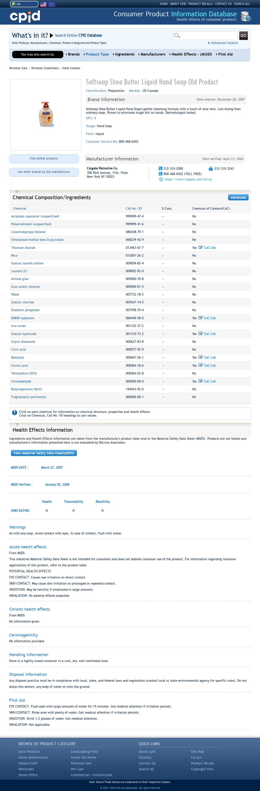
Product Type (97, 54)
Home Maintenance (33, 757)
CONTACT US (223, 4)
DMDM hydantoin (22, 318)
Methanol (17, 357)
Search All (146, 769)
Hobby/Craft (28, 763)
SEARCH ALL (242, 4)
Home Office (28, 775)
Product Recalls (202, 763)
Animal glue (19, 279)
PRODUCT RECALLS (200, 4)
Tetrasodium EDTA (24, 373)
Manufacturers (153, 54)
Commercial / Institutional (91, 775)
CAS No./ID (134, 208)
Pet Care (77, 769)
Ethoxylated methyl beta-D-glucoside (37, 240)
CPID (25, 16)
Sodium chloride (22, 302)
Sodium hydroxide (23, 334)
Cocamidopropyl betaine (28, 232)
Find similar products (44, 158)
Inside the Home (83, 757)
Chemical (19, 208)
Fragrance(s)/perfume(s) (28, 397)
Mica (14, 255)
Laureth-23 (19, 271)
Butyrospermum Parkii (26, 389)
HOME (164, 4)
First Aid (225, 54)
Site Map (197, 752)
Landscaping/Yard (84, 752)
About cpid (147, 752)
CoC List (207, 248)
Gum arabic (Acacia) (25, 286)
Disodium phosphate (25, 310)
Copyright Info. (202, 769)
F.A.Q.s (196, 757)
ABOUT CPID (178, 4)
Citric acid (18, 349)
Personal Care (81, 763)
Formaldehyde (21, 381)
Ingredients (124, 54)
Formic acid (19, 365)
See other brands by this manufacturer (44, 172)
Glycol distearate (23, 342)
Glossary (145, 757)
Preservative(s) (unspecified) (31, 224)
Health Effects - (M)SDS (192, 54)
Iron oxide (18, 326)
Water (15, 294)
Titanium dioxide (23, 248)
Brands (74, 54)
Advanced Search (224, 43)
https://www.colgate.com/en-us (188, 179)
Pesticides (26, 769)
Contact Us (147, 763)
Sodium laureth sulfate (27, 263)
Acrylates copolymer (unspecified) (35, 216)
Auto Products (29, 752)
